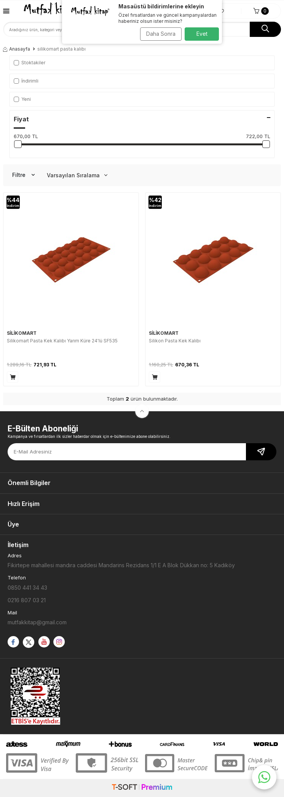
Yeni (22, 99)
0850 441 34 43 (27, 587)
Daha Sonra (161, 33)
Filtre (23, 175)
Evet (201, 33)
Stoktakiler (29, 62)
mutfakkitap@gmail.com (37, 622)
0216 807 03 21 (27, 600)
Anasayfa (16, 49)
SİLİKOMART (22, 333)
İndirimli (26, 81)
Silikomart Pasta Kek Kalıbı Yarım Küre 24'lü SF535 (62, 341)
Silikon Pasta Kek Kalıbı (175, 341)
